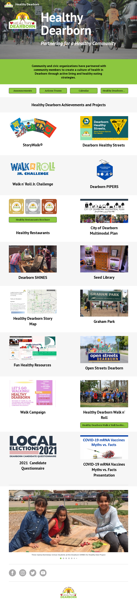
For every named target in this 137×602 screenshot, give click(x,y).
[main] (84, 29)
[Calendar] (83, 90)
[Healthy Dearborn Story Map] (114, 90)
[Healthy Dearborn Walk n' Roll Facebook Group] (104, 425)
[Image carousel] (68, 524)
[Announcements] (22, 90)
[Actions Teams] (53, 90)
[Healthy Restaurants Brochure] (33, 219)
